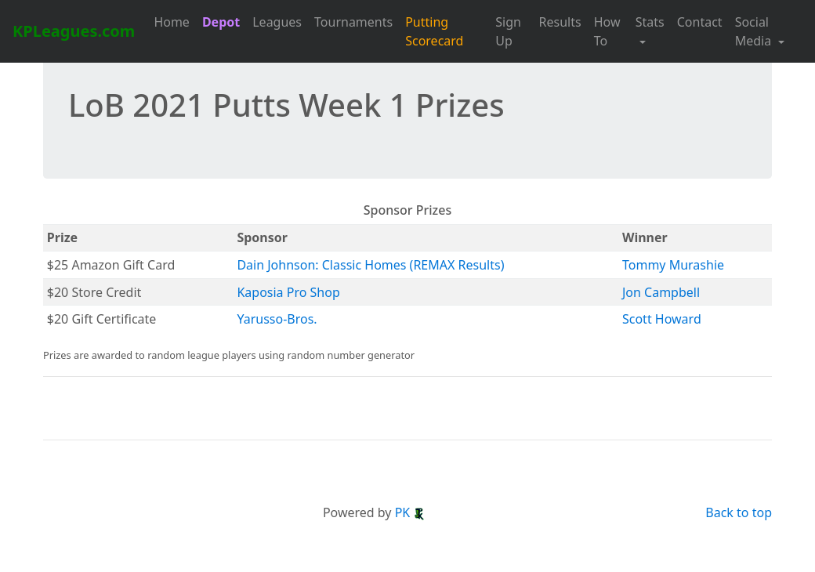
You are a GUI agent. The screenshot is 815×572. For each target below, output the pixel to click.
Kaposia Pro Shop (288, 292)
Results (560, 22)
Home (172, 22)
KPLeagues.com (74, 31)
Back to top (738, 512)
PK (410, 512)
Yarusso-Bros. (277, 319)
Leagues (277, 22)
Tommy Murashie (673, 264)
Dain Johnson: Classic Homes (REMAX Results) (370, 264)
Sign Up (508, 31)
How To (607, 31)
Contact (700, 22)
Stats (650, 22)
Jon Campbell (661, 292)
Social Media (755, 31)
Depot (221, 22)
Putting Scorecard (434, 31)
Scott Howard (661, 319)
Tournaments (353, 22)
